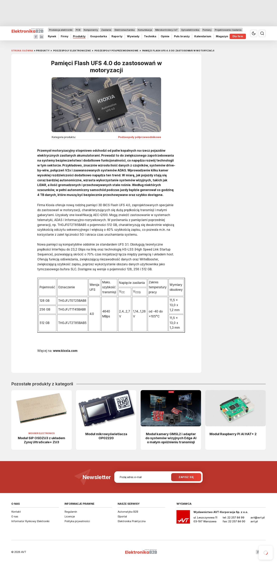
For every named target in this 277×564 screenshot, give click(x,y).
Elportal (122, 516)
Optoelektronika (190, 29)
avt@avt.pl (258, 517)
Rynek (52, 36)
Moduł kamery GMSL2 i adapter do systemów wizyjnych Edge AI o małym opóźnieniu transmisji (170, 438)
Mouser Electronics (41, 433)
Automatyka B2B (128, 511)
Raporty (116, 36)
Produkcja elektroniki (60, 29)
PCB (78, 29)
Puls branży (182, 36)
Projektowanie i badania (228, 29)
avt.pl (254, 521)
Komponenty (91, 29)
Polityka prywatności (77, 521)
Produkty (79, 36)
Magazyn (222, 36)
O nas (14, 516)
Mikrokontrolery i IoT (166, 29)
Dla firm (237, 36)
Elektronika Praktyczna (132, 521)
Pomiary (207, 29)
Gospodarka (98, 36)
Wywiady (133, 36)
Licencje (69, 516)
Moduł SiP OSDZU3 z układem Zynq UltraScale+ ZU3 (41, 440)
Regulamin (70, 511)
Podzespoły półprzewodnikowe (139, 137)
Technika (150, 36)
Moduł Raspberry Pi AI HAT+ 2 (233, 434)
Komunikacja (145, 29)
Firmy (64, 36)
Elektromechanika (125, 29)
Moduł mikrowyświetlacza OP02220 (106, 436)
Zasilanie (106, 29)
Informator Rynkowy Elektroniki (30, 521)
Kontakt (16, 511)
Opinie (165, 36)
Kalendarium (202, 36)
